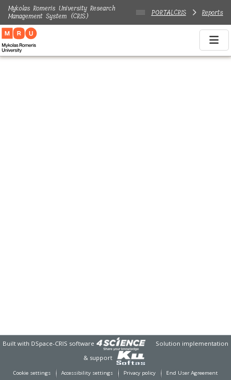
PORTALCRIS (168, 12)
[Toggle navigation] (214, 40)
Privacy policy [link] (139, 372)
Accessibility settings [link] (87, 372)
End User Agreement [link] (192, 372)
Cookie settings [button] (32, 372)
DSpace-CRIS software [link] (62, 343)
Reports (212, 12)
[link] (121, 343)
